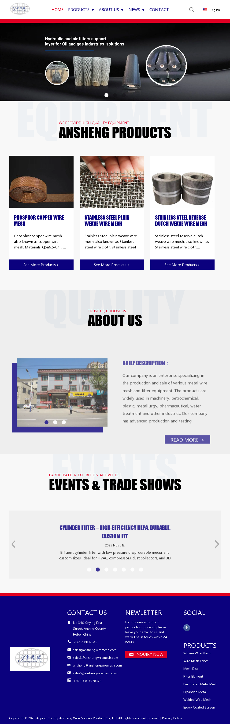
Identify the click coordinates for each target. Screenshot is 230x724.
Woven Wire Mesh (197, 653)
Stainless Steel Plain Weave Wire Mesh (107, 221)
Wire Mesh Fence (196, 661)
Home (57, 9)
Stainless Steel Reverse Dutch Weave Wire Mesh (181, 221)
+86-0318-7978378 (87, 680)
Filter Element (193, 676)
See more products (41, 264)
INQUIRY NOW (149, 654)
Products (81, 9)
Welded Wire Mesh (197, 699)
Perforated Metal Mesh (200, 684)
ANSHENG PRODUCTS (115, 132)
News (137, 9)
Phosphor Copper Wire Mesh (39, 221)
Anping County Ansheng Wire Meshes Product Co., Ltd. (76, 718)
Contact (159, 9)
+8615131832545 (85, 642)
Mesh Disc (190, 668)
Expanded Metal (195, 692)
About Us (111, 9)
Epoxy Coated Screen (199, 707)
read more (187, 455)
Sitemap (154, 718)
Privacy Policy (172, 718)
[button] (106, 95)
